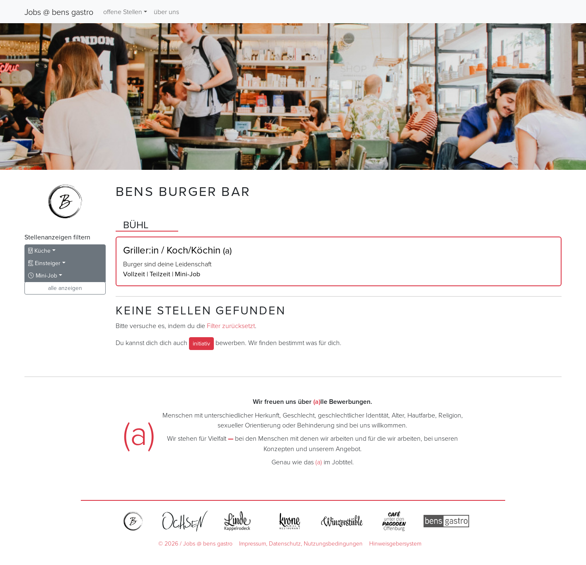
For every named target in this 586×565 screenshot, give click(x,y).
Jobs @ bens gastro (58, 11)
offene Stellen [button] (122, 11)
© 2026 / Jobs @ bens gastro (195, 543)
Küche (39, 250)
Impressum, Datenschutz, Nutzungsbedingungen (301, 543)
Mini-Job (42, 275)
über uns (166, 11)
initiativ (201, 343)
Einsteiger (44, 263)
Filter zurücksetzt (231, 325)
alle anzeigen (65, 288)
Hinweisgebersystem (395, 543)
